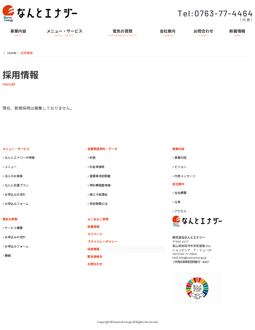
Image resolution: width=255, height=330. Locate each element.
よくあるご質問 (97, 219)
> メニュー (9, 167)
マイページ (94, 234)
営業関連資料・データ (102, 149)
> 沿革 (176, 202)
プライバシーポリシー (102, 242)
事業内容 (178, 149)
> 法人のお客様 (12, 176)
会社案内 (178, 184)
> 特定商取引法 (97, 204)
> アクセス (179, 211)
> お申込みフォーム (15, 204)
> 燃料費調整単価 (99, 185)
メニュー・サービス (15, 149)
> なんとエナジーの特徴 (18, 158)
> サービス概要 (12, 228)
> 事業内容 (179, 158)
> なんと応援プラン (15, 185)
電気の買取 (9, 219)
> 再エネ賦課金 (97, 194)
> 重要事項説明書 (99, 176)
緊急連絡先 (94, 256)
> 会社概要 (179, 193)
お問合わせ (94, 264)
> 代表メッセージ (183, 176)
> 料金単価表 (96, 167)
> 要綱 (6, 255)
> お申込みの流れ (14, 194)
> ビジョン (179, 167)
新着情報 (93, 227)
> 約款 (91, 158)
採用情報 (93, 249)
